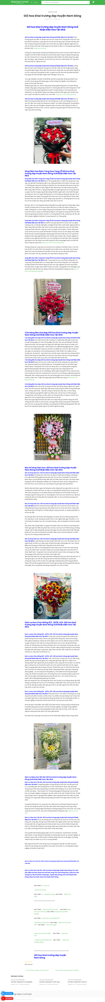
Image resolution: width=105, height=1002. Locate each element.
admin (50, 19)
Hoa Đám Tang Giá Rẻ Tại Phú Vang (49, 982)
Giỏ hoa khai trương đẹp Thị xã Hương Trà (38, 970)
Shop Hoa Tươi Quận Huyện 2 (18, 979)
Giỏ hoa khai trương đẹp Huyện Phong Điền (66, 970)
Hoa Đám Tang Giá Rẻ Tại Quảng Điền (21, 982)
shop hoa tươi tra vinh (50, 909)
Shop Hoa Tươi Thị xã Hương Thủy (53, 243)
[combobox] (65, 2)
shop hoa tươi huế (40, 48)
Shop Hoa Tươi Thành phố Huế (66, 94)
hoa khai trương (49, 894)
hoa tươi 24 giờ (51, 925)
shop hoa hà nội (40, 890)
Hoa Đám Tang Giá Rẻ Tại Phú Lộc (77, 982)
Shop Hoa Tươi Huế (21, 999)
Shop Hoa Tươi (52, 12)
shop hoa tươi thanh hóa (43, 940)
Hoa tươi (46, 886)
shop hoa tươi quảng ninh (51, 918)
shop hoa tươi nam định (42, 933)
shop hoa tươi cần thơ (41, 923)
